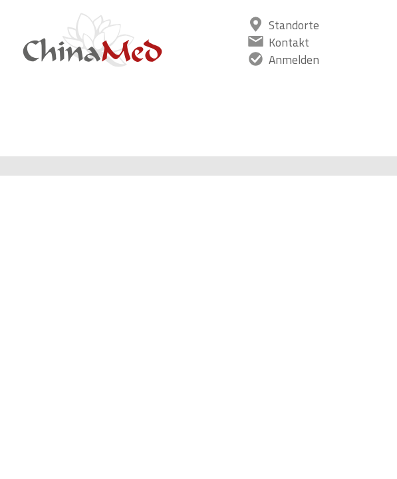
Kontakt (289, 42)
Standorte (294, 25)
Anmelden (294, 60)
